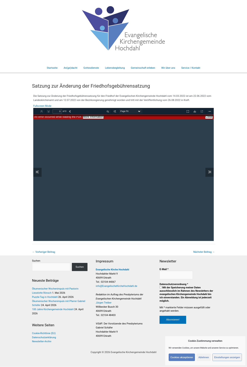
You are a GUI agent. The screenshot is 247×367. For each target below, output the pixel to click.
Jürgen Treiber (104, 302)
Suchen (36, 260)
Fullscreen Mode (42, 105)
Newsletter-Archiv (42, 341)
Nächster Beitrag (204, 251)
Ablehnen (203, 357)
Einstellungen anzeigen (227, 357)
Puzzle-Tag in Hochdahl (45, 297)
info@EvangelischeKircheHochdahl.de (117, 286)
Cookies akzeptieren (181, 357)
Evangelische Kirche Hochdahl (113, 269)
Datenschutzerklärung (44, 337)
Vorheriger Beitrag (44, 251)
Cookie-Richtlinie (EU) (44, 333)
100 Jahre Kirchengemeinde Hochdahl (53, 309)
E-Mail (164, 269)
